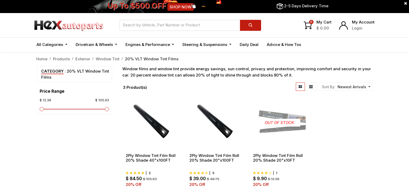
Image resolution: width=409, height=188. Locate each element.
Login (357, 28)
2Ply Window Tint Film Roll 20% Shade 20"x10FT (278, 158)
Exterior (82, 58)
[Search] (250, 25)
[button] (353, 87)
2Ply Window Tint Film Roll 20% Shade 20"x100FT (214, 158)
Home (41, 58)
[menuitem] (249, 45)
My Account (363, 22)
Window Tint (107, 58)
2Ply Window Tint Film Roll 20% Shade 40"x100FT (151, 158)
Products (61, 58)
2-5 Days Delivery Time (306, 5)
